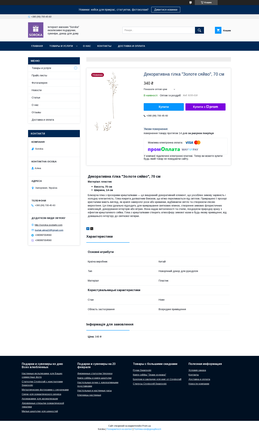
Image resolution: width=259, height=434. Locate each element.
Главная (37, 46)
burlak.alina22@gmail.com (49, 230)
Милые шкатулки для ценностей (40, 411)
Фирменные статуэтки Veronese (94, 373)
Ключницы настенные (89, 395)
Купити (164, 106)
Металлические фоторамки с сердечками (45, 389)
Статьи (36, 97)
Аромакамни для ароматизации (40, 398)
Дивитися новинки (165, 9)
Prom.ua (146, 426)
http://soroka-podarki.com (48, 225)
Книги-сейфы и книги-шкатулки (94, 378)
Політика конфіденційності (147, 429)
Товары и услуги (61, 46)
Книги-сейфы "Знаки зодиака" (149, 374)
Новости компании (198, 383)
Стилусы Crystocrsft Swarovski (150, 383)
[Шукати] (199, 30)
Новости (37, 90)
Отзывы (36, 112)
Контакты (104, 46)
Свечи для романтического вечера (41, 394)
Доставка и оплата (131, 46)
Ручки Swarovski (142, 370)
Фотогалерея (39, 82)
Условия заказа (197, 370)
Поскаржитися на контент (119, 429)
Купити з (205, 107)
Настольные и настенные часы (94, 390)
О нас (87, 46)
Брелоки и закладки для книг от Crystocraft (157, 379)
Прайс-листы (39, 75)
